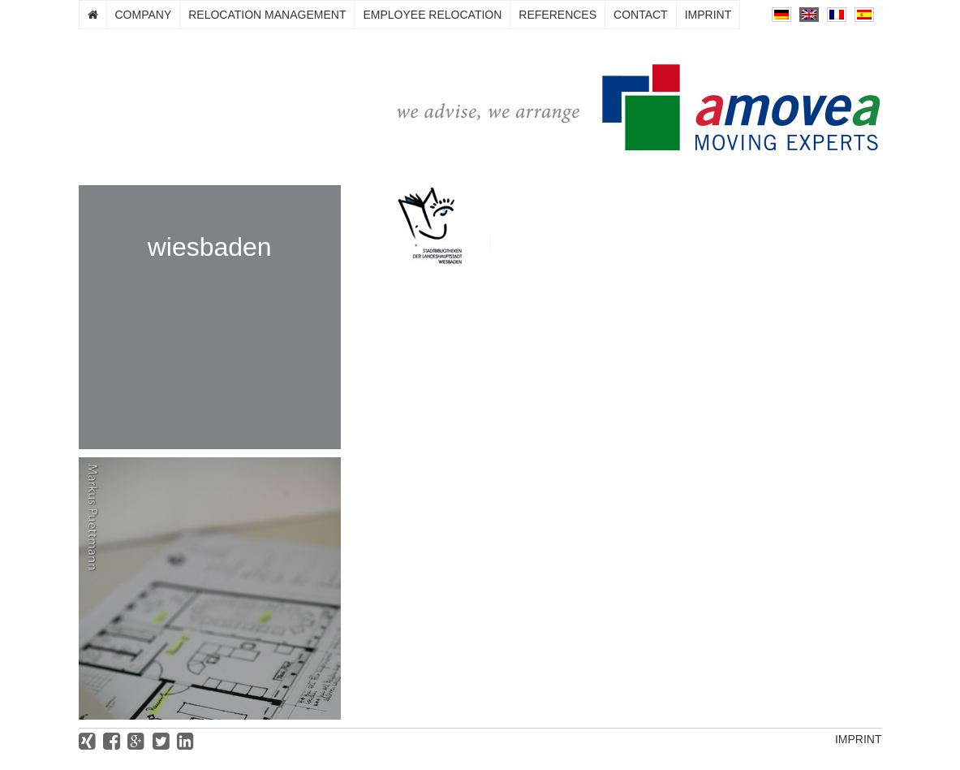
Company (143, 14)
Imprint (708, 14)
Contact (640, 14)
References (557, 14)
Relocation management (267, 14)
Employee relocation (432, 14)
